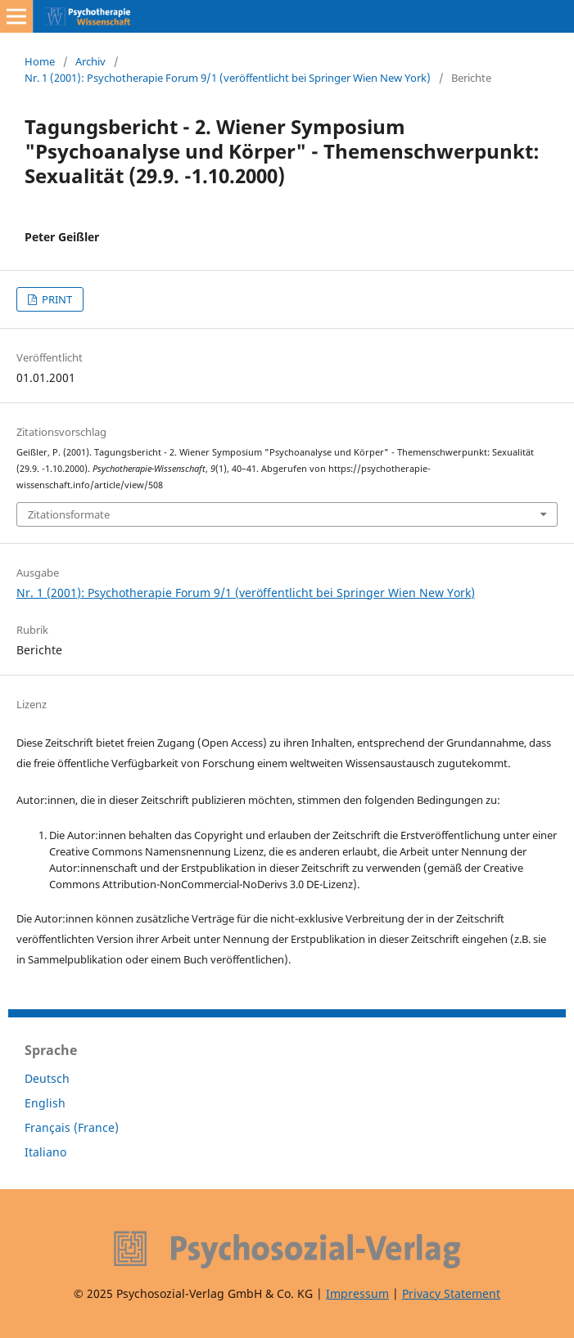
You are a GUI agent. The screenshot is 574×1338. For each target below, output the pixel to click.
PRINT (55, 299)
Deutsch (47, 1078)
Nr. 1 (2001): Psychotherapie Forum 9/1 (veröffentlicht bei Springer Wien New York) (228, 77)
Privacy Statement (451, 1293)
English (45, 1103)
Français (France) (72, 1127)
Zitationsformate (69, 514)
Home (40, 61)
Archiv (90, 61)
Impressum (357, 1293)
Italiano (45, 1152)
